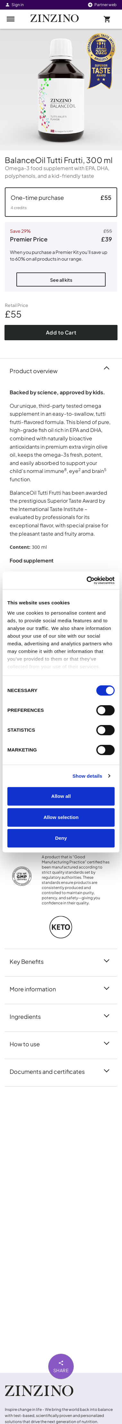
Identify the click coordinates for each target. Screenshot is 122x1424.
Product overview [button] (37, 370)
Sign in (14, 4)
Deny (61, 838)
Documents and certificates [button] (51, 1071)
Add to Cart (61, 332)
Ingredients (29, 1016)
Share (61, 1366)
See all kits (61, 280)
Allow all (61, 796)
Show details (87, 776)
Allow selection (60, 817)
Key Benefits (30, 961)
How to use (29, 1043)
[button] (61, 202)
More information (37, 988)
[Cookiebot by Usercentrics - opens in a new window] (87, 580)
